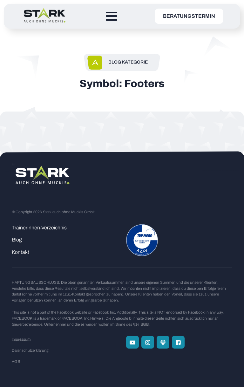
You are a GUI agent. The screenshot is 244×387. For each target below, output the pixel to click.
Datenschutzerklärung (30, 350)
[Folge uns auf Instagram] (147, 342)
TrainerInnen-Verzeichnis (39, 227)
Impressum (21, 339)
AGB (16, 361)
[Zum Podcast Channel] (163, 342)
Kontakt (20, 252)
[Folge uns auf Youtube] (132, 342)
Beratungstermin (189, 16)
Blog (17, 239)
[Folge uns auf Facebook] (178, 342)
